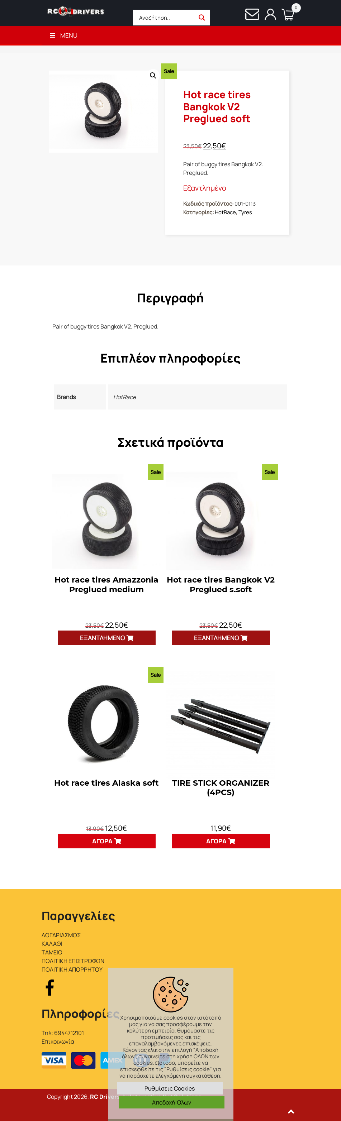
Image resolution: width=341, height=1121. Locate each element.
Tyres (245, 212)
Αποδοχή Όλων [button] (171, 1102)
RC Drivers (105, 1097)
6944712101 (69, 1033)
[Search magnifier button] (202, 17)
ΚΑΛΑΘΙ (52, 944)
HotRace (225, 212)
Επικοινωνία (58, 1041)
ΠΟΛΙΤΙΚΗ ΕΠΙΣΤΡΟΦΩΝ (73, 961)
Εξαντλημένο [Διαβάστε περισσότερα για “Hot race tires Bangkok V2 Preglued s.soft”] (216, 638)
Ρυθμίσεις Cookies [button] (170, 1088)
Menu (63, 35)
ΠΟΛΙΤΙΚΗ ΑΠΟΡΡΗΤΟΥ (72, 969)
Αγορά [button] (102, 841)
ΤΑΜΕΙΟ (52, 952)
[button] (153, 75)
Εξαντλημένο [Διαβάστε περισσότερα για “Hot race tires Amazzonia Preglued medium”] (102, 638)
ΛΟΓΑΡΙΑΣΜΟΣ (61, 935)
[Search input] (166, 17)
